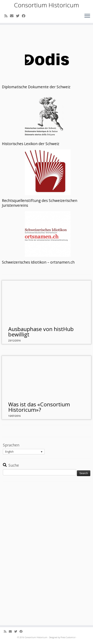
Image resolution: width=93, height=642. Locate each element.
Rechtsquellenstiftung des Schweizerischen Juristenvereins (39, 203)
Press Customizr (68, 637)
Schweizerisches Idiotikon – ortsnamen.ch (38, 262)
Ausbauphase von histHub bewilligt (41, 331)
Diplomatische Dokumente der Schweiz (36, 86)
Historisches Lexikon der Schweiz (30, 143)
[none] (23, 451)
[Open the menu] (87, 16)
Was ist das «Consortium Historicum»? (39, 407)
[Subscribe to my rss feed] (7, 15)
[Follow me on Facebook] (25, 15)
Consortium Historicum (46, 5)
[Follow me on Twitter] (19, 15)
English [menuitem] (9, 452)
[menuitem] (23, 451)
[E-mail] (13, 15)
